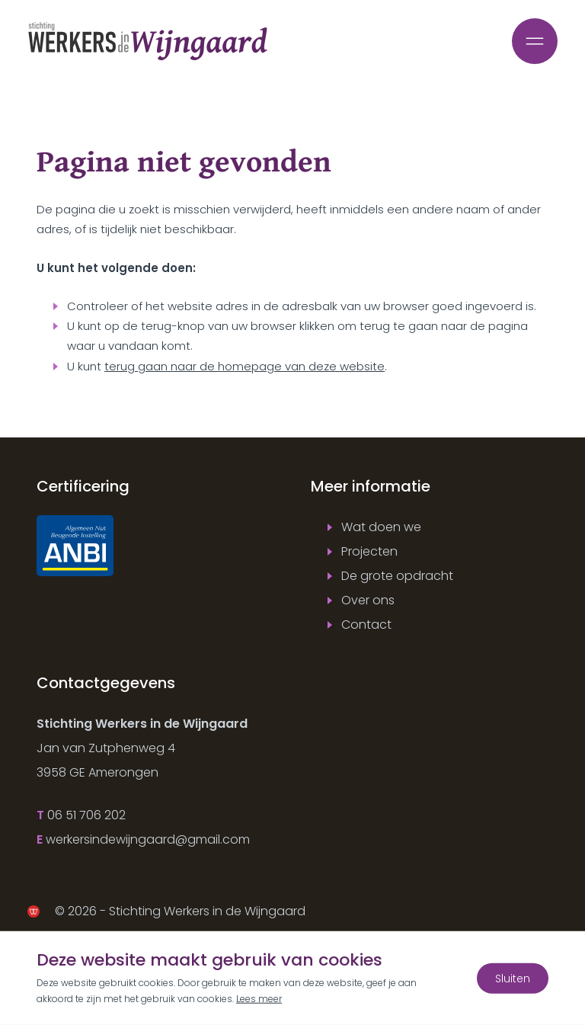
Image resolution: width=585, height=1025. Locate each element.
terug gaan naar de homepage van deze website (244, 366)
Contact (366, 624)
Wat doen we (381, 527)
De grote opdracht (397, 576)
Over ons (368, 600)
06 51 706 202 (86, 815)
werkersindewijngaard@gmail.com (148, 839)
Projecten (369, 551)
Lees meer (259, 998)
